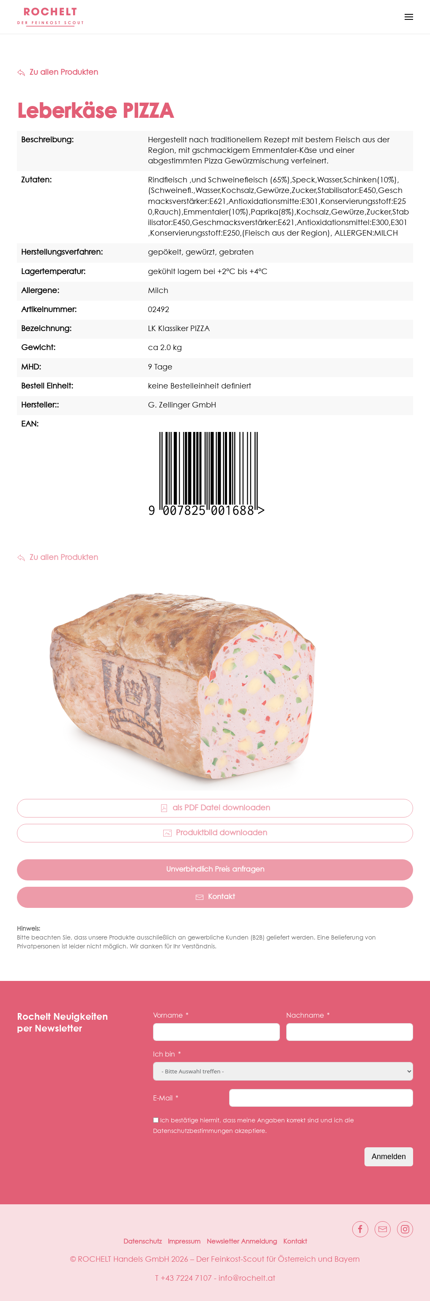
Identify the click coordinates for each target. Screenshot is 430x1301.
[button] (409, 17)
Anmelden (389, 1156)
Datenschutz (142, 1242)
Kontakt (215, 897)
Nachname (305, 1015)
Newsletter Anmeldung (242, 1242)
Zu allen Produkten (57, 72)
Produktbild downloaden (215, 833)
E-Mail (163, 1098)
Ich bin (164, 1054)
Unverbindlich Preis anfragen (215, 869)
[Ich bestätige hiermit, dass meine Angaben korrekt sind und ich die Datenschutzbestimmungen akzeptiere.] (156, 1120)
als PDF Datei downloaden (215, 808)
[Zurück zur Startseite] (51, 17)
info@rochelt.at (247, 1278)
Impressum (184, 1242)
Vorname (168, 1015)
